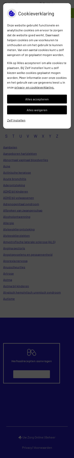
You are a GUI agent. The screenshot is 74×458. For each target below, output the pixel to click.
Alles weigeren (37, 110)
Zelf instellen (16, 120)
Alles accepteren (37, 99)
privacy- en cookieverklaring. (34, 87)
